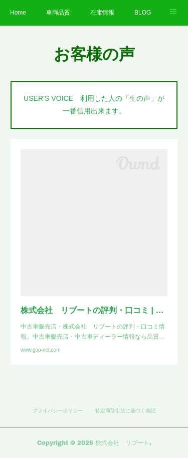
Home (18, 12)
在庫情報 (102, 12)
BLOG (142, 12)
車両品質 (58, 12)
